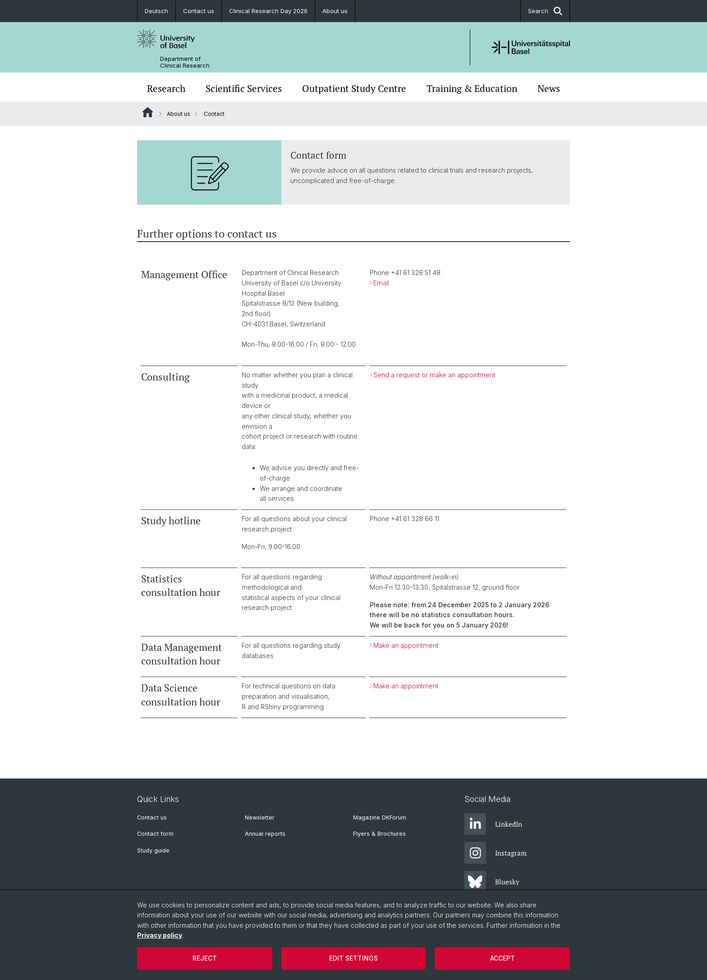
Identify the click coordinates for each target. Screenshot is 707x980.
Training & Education (472, 88)
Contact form (155, 833)
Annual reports (265, 833)
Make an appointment (405, 645)
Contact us (198, 10)
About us (335, 10)
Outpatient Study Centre (354, 88)
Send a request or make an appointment (434, 375)
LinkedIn (493, 824)
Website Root (147, 112)
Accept (502, 958)
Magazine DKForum (379, 817)
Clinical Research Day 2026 (268, 10)
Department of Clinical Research (185, 62)
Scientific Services (244, 88)
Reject (205, 958)
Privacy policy (159, 935)
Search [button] (545, 11)
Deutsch (156, 10)
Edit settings (353, 958)
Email (381, 282)
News (548, 88)
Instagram (495, 853)
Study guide (153, 850)
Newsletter (260, 817)
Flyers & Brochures (379, 833)
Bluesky (491, 882)
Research (166, 88)
